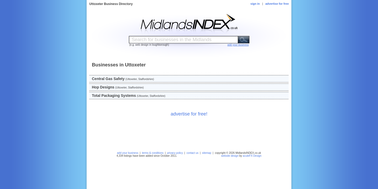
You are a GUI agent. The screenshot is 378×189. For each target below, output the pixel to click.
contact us (192, 152)
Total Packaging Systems (114, 95)
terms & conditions (153, 152)
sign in (255, 3)
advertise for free (277, 3)
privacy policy (175, 152)
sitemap (206, 152)
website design (230, 155)
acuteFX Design (252, 155)
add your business (127, 152)
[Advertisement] (189, 132)
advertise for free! (189, 114)
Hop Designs (103, 87)
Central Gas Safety (108, 79)
